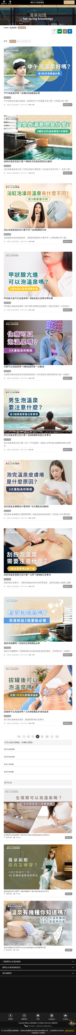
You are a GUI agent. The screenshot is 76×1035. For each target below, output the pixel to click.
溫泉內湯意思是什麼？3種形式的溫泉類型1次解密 (28, 161)
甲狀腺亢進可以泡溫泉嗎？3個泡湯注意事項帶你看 (28, 298)
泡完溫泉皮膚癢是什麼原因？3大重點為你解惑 (26, 506)
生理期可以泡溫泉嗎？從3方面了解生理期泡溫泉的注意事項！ (27, 835)
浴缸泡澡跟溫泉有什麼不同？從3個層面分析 (25, 230)
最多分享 (27, 41)
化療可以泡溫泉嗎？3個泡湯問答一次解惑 (24, 366)
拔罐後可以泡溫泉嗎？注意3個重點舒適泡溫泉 (26, 711)
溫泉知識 (7, 98)
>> (57, 737)
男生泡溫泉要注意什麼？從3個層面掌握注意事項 (27, 435)
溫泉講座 (13, 28)
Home (6, 28)
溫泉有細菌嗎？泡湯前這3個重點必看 (22, 643)
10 (47, 737)
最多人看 (20, 41)
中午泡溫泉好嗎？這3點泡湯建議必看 (22, 93)
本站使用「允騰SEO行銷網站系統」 (38, 1026)
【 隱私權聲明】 (69, 1030)
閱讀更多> (67, 105)
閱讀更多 (69, 837)
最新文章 (13, 41)
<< (19, 737)
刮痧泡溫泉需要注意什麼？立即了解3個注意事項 (27, 575)
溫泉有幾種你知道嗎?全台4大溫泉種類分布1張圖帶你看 (25, 947)
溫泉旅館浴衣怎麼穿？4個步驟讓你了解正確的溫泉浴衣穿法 (26, 891)
